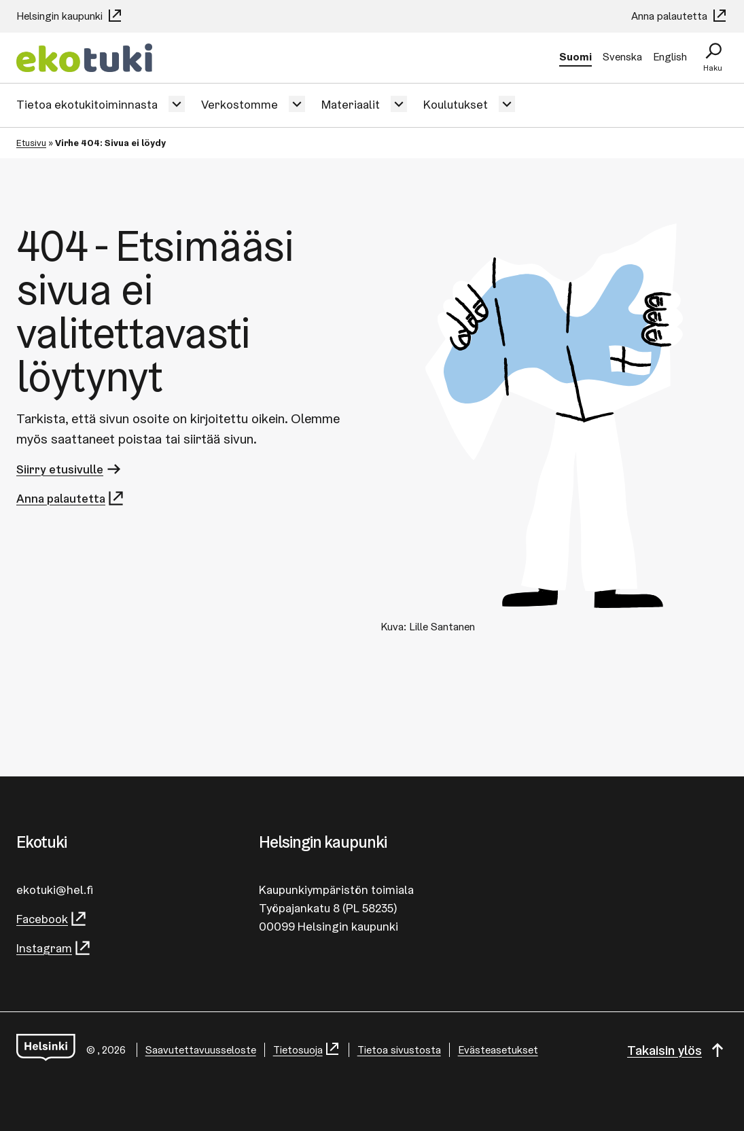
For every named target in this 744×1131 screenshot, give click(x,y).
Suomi (575, 57)
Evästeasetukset (498, 1050)
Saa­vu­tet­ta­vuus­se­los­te (200, 1050)
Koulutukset (455, 104)
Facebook (52, 919)
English (670, 57)
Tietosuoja (306, 1050)
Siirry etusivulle (69, 469)
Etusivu (31, 143)
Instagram (54, 948)
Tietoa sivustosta (399, 1050)
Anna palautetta (679, 16)
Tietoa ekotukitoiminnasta (87, 104)
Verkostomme (239, 104)
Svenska (622, 57)
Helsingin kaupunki (69, 16)
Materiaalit (350, 104)
